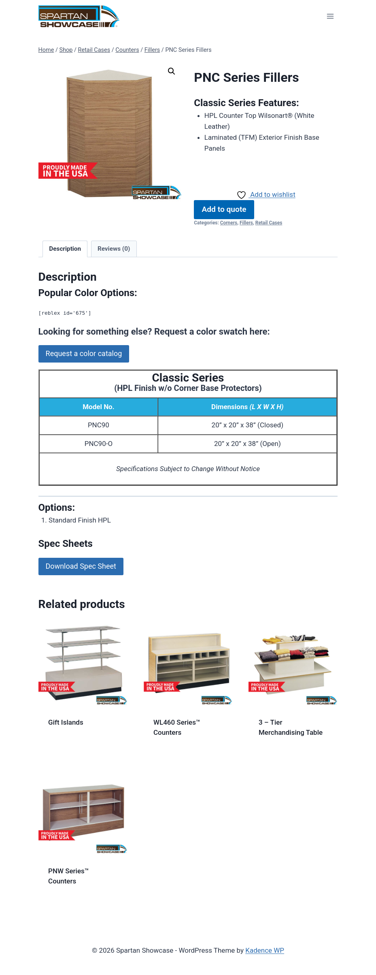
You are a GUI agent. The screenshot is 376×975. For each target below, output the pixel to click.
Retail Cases (268, 223)
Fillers (246, 223)
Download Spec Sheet (81, 566)
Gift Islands (65, 722)
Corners (228, 223)
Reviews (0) (114, 248)
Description (65, 248)
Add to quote (224, 209)
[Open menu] (330, 16)
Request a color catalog (84, 353)
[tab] (64, 249)
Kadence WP (264, 950)
